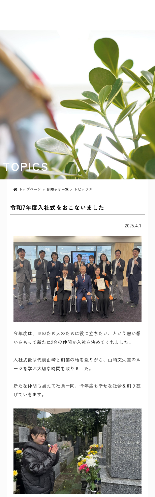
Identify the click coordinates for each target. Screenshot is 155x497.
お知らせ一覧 (57, 189)
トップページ (27, 189)
